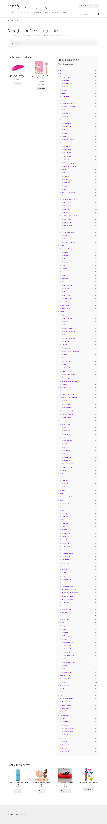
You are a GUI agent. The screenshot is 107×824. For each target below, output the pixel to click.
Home (11, 20)
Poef (65, 741)
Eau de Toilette (68, 222)
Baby (23, 12)
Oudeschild (67, 460)
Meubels (64, 738)
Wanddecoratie (68, 735)
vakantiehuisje (68, 464)
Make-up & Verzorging (68, 192)
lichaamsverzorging (68, 143)
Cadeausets (67, 202)
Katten (64, 371)
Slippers (66, 292)
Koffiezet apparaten (70, 401)
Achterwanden (68, 318)
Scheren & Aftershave (68, 232)
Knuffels (66, 665)
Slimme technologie (68, 414)
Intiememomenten (65, 616)
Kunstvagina (66, 559)
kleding (64, 93)
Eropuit (62, 421)
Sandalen (67, 288)
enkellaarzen (68, 285)
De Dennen (67, 444)
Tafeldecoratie (68, 731)
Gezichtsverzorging (68, 103)
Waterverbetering (69, 338)
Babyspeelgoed (66, 77)
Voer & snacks (66, 384)
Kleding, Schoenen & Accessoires (61, 12)
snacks (69, 368)
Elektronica (63, 391)
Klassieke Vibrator (67, 553)
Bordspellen (65, 513)
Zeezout (66, 341)
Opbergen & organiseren (69, 745)
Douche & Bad (68, 153)
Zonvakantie (66, 470)
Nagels (66, 186)
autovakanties (66, 424)
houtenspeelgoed (69, 662)
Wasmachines (68, 407)
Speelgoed (65, 639)
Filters (66, 321)
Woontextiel (66, 751)
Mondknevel (65, 576)
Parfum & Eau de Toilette (69, 199)
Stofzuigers (67, 404)
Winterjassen (68, 636)
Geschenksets (68, 225)
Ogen (66, 189)
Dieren (62, 311)
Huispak (64, 272)
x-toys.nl (18, 791)
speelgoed (67, 358)
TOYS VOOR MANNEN (68, 599)
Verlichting (65, 748)
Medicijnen (67, 325)
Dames (69, 156)
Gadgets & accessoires (68, 394)
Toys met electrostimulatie (70, 593)
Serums (66, 116)
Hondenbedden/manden (71, 351)
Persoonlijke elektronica (69, 411)
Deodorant (67, 149)
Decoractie (65, 718)
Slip (65, 259)
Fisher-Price (70, 655)
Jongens (64, 626)
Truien (64, 490)
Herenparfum (68, 209)
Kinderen (62, 622)
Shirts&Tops (65, 305)
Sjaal (63, 688)
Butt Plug (65, 517)
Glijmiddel (65, 550)
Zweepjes (65, 612)
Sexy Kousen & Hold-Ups (69, 589)
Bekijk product (41, 88)
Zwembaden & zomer (68, 712)
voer (65, 364)
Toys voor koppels (67, 596)
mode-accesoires (65, 685)
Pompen (66, 335)
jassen (64, 275)
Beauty (29, 12)
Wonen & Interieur (65, 715)
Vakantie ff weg (46, 12)
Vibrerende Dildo (67, 609)
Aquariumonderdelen (68, 315)
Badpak (66, 252)
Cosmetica (67, 173)
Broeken (64, 269)
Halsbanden (67, 348)
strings (66, 262)
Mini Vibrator (66, 573)
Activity (66, 80)
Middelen (64, 569)
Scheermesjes (68, 239)
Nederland (65, 437)
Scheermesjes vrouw (70, 166)
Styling (66, 133)
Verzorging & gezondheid (69, 381)
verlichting (67, 417)
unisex (66, 212)
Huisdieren (15, 12)
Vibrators (65, 606)
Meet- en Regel (68, 328)
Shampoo (67, 130)
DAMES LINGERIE (67, 526)
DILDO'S (64, 530)
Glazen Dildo (66, 546)
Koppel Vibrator (67, 556)
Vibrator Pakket (69, 140)
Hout (65, 90)
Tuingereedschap (67, 705)
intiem (64, 136)
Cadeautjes (65, 520)
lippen (66, 179)
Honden (64, 345)
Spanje (66, 434)
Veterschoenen (68, 298)
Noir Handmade (66, 579)
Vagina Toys (65, 602)
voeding (66, 378)
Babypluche (67, 83)
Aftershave (67, 235)
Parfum (66, 229)
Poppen (66, 669)
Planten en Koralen (70, 331)
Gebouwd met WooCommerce (16, 814)
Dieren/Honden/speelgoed (68, 388)
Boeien (64, 510)
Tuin (61, 695)
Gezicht (66, 176)
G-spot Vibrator (66, 543)
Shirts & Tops (66, 302)
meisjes (64, 629)
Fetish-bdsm (66, 540)
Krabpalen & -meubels (70, 374)
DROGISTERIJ (66, 533)
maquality (14, 5)
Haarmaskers (68, 126)
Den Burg (67, 450)
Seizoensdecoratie (69, 728)
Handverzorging (69, 163)
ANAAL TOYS (65, 503)
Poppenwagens (68, 672)
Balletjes (64, 507)
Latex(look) (65, 563)
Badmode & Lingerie (68, 249)
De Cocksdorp (68, 440)
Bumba (66, 87)
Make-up (64, 169)
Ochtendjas (67, 255)
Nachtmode (65, 278)
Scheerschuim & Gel (70, 242)
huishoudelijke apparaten (69, 397)
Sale (65, 354)
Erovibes (18, 83)
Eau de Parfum (68, 219)
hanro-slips (67, 487)
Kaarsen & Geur (68, 725)
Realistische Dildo (67, 586)
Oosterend (67, 457)
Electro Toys (66, 536)
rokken (66, 632)
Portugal (67, 431)
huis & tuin (37, 12)
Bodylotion (67, 146)
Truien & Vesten (66, 308)
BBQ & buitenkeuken (68, 698)
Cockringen (65, 523)
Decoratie (65, 721)
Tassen (64, 692)
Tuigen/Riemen (68, 361)
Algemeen (63, 70)
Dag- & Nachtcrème (70, 106)
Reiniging (67, 113)
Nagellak (67, 182)
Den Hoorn (67, 454)
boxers (66, 483)
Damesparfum (68, 206)
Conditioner (67, 123)
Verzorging (65, 96)
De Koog (66, 447)
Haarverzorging (66, 120)
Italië (66, 427)
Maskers (66, 110)
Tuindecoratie (66, 702)
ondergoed (65, 480)
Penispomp (65, 583)
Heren (68, 159)
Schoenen (65, 282)
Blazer (64, 265)
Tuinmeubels (66, 708)
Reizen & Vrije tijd (67, 467)
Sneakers (67, 295)
